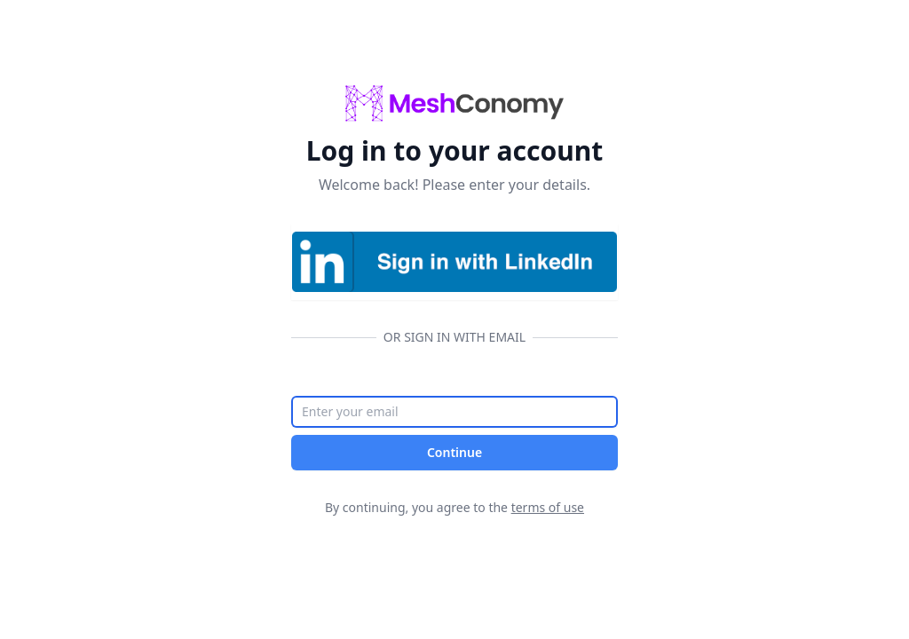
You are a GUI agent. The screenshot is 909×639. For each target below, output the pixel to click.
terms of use (547, 507)
